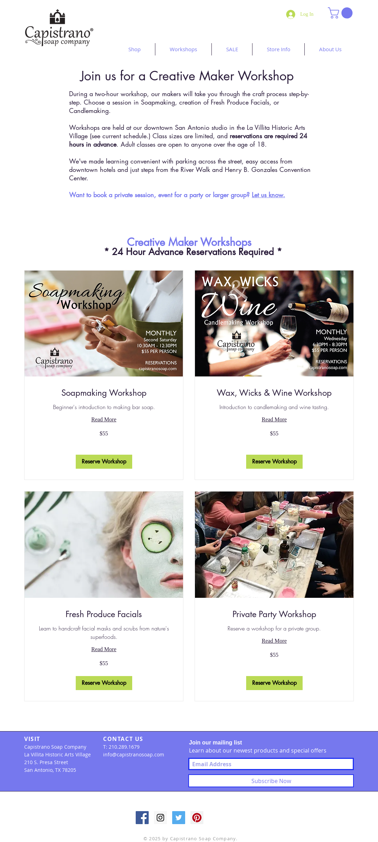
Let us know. (268, 195)
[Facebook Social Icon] (142, 817)
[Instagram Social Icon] (160, 817)
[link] (103, 393)
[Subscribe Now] (271, 780)
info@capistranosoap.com (133, 754)
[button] (341, 13)
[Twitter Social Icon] (178, 817)
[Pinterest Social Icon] (196, 817)
